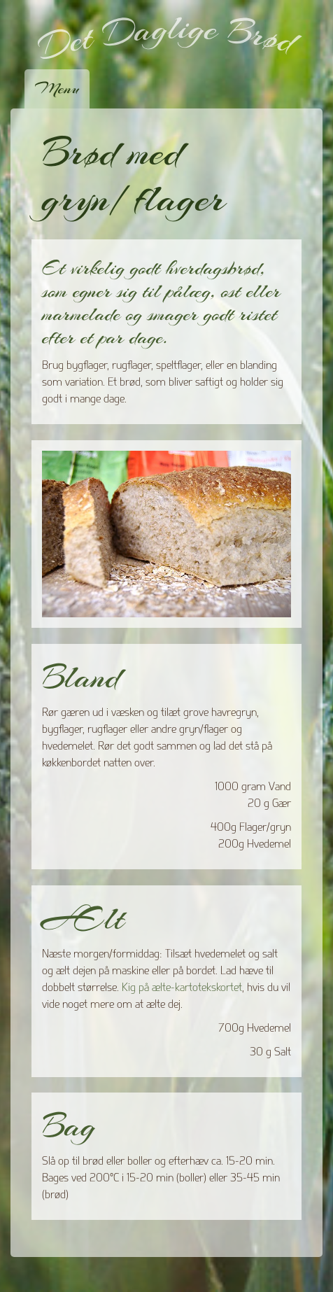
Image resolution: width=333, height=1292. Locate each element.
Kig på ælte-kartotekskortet (182, 987)
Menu (57, 88)
